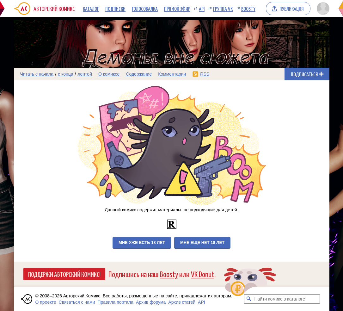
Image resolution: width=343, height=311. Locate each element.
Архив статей (181, 302)
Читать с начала (37, 74)
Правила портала (115, 302)
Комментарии (172, 74)
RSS (204, 74)
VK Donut (202, 274)
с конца (65, 74)
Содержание (139, 74)
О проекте (45, 302)
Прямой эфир (177, 8)
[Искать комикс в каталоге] (248, 299)
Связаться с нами (77, 302)
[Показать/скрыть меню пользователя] (322, 8)
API (202, 8)
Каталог (91, 8)
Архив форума (151, 302)
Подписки (115, 8)
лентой (84, 74)
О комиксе (108, 74)
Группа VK (223, 8)
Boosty (248, 8)
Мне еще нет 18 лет (202, 242)
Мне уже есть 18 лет (142, 242)
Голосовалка (145, 8)
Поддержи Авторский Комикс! (64, 274)
